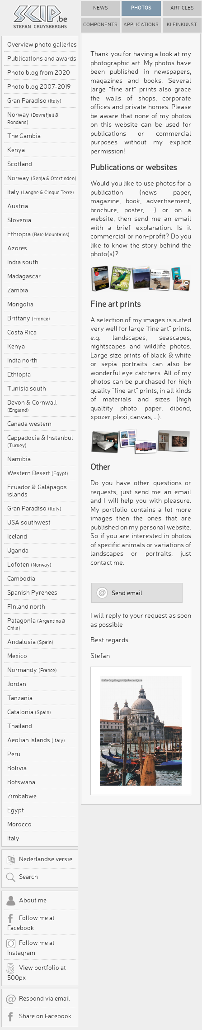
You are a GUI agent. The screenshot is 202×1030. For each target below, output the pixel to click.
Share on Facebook (38, 1016)
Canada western (29, 423)
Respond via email (37, 999)
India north (22, 360)
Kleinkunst (182, 25)
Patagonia (36, 624)
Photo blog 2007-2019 (38, 86)
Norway (33, 118)
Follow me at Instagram (30, 947)
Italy (40, 192)
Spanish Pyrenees (32, 592)
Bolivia (17, 768)
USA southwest (29, 522)
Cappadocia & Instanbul (40, 441)
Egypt (15, 810)
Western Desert (37, 473)
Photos (141, 8)
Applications (141, 25)
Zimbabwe (22, 796)
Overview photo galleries (42, 44)
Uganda (17, 550)
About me (26, 901)
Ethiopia (38, 234)
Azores (17, 248)
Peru (13, 754)
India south (22, 262)
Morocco (19, 824)
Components (100, 25)
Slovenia (19, 220)
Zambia (17, 290)
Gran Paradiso (34, 100)
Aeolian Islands (36, 740)
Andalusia (30, 641)
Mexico (17, 655)
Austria (17, 206)
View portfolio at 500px (35, 972)
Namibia (19, 459)
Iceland (17, 536)
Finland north (26, 606)
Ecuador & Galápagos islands (37, 490)
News (100, 8)
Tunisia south (26, 388)
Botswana (21, 782)
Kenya (16, 149)
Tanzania (20, 697)
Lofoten (29, 564)
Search (21, 877)
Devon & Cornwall (32, 406)
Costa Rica (22, 332)
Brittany (28, 318)
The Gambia (24, 135)
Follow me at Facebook (30, 922)
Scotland (19, 163)
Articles (182, 8)
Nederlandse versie (38, 859)
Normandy (32, 669)
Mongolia (20, 304)
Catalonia (29, 711)
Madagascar (24, 276)
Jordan (16, 683)
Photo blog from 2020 (38, 72)
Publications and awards (41, 58)
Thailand (19, 726)
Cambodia (21, 578)
